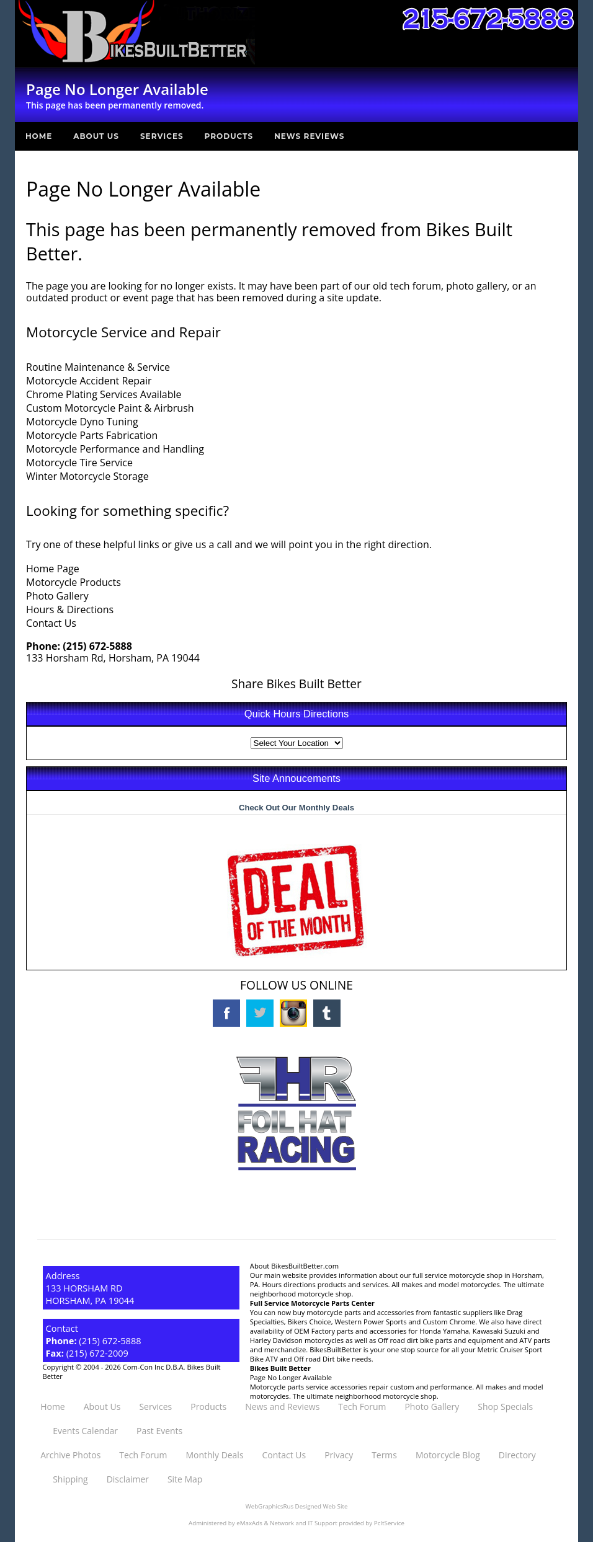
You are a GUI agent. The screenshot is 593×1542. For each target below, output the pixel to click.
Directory (517, 1455)
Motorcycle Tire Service (79, 462)
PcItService (389, 1523)
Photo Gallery (57, 596)
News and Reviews (282, 1406)
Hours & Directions (70, 609)
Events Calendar (85, 1431)
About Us (96, 136)
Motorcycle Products (73, 582)
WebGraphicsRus (269, 1506)
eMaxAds (249, 1523)
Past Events (159, 1431)
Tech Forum (362, 1406)
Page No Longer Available (291, 1377)
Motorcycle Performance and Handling (115, 449)
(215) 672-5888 (97, 646)
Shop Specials (505, 1406)
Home (38, 136)
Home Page (52, 568)
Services (162, 136)
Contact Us (51, 623)
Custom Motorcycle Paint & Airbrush (110, 408)
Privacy (338, 1455)
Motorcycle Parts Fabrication (92, 435)
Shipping (70, 1479)
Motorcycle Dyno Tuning (82, 421)
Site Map (184, 1479)
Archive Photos (70, 1455)
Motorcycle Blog (448, 1455)
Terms (384, 1455)
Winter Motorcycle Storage (87, 476)
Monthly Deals (214, 1455)
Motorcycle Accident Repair (88, 381)
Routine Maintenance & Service (98, 367)
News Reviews (309, 136)
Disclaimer (128, 1479)
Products (229, 136)
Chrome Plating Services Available (104, 394)
